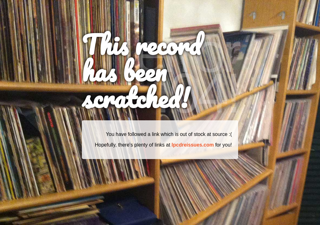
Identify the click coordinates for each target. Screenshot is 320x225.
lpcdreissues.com (193, 145)
